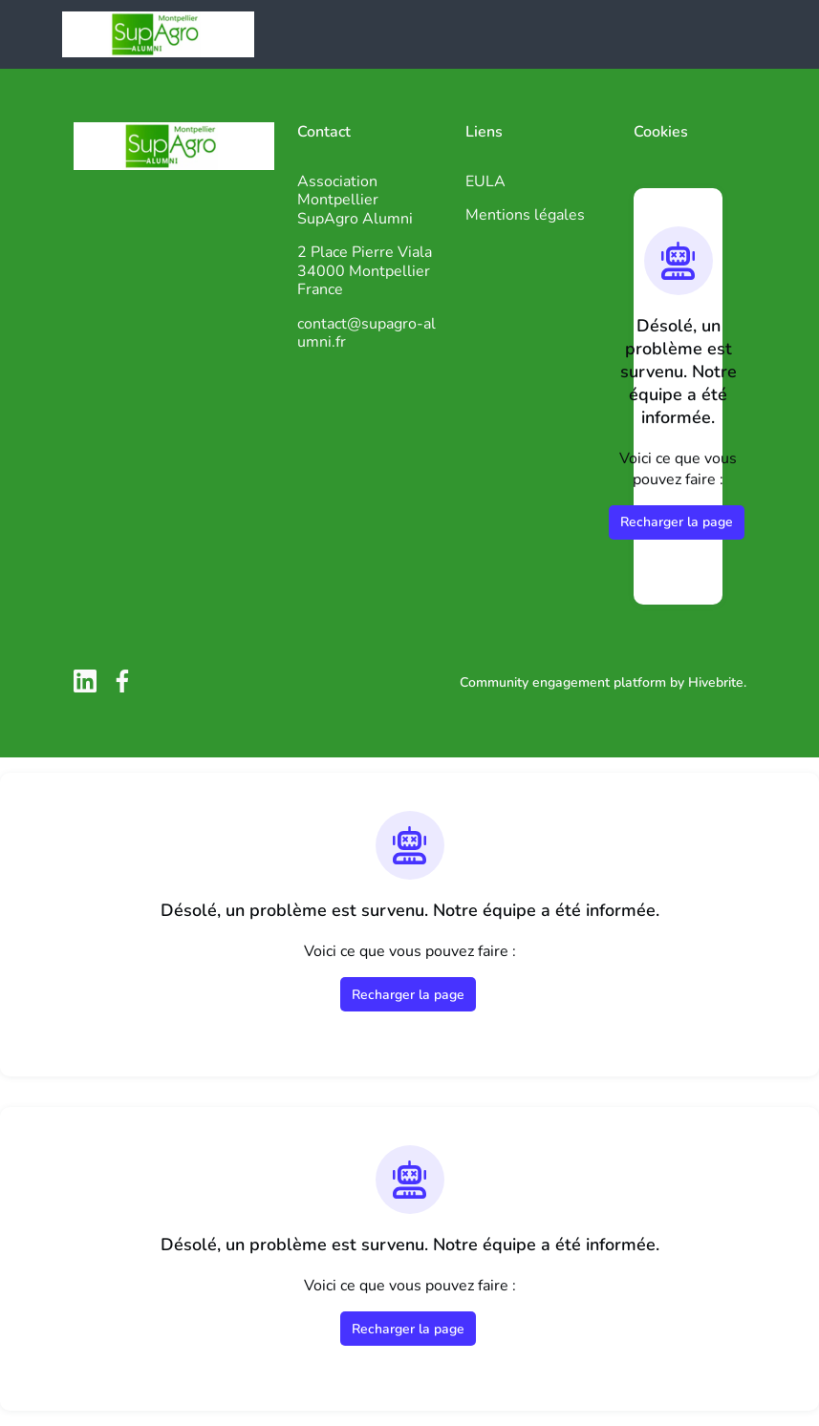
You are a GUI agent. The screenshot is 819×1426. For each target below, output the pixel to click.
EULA (485, 181)
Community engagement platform (563, 682)
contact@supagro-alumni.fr (366, 333)
